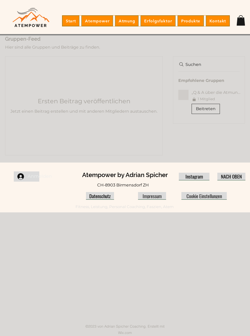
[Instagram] (194, 176)
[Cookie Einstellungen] (204, 196)
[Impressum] (152, 196)
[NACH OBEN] (231, 176)
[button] (240, 20)
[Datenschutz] (100, 196)
